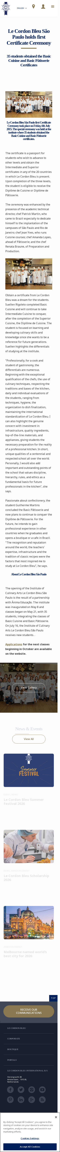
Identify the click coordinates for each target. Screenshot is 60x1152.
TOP (53, 998)
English (22, 8)
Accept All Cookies (30, 1146)
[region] (30, 1132)
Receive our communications (29, 1011)
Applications (13, 644)
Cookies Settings (30, 1138)
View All (29, 739)
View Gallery (29, 688)
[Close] (56, 1117)
